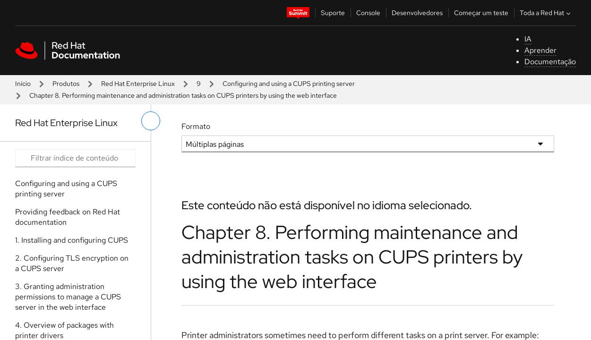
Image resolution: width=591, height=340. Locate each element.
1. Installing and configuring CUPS (71, 240)
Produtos (65, 83)
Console (368, 12)
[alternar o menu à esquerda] (150, 120)
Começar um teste (481, 12)
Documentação (550, 62)
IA (527, 39)
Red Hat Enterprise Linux (138, 83)
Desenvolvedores (417, 12)
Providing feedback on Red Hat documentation (67, 217)
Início (23, 83)
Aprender (540, 50)
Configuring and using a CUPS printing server (289, 83)
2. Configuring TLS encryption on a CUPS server (71, 263)
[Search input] (75, 158)
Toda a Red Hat (546, 12)
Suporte (333, 12)
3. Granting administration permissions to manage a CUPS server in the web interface (68, 296)
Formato (195, 126)
